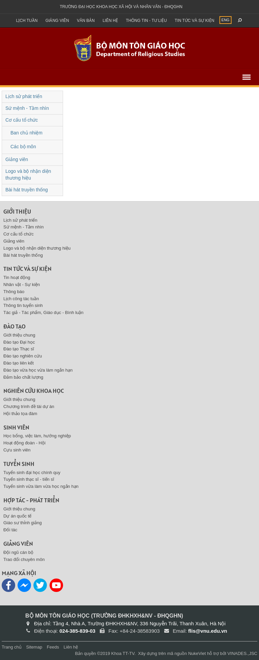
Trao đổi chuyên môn (24, 559)
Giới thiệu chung (19, 335)
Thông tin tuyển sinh (23, 305)
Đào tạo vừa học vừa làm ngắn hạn (38, 370)
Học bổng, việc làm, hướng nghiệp (37, 435)
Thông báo (13, 291)
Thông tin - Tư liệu (146, 20)
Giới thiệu (17, 211)
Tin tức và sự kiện (194, 20)
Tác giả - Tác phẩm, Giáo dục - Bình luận (43, 312)
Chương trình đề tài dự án (28, 406)
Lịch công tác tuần (21, 298)
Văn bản (86, 20)
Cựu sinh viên (17, 449)
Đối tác (10, 529)
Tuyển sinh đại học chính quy (31, 472)
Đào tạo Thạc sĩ (18, 348)
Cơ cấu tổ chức (21, 120)
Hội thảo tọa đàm (20, 413)
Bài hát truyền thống (26, 189)
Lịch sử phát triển (23, 96)
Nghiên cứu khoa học (33, 391)
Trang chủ (12, 647)
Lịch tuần (27, 20)
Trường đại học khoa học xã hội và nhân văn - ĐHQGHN (121, 6)
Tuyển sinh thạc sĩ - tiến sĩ (28, 479)
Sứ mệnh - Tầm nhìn (27, 108)
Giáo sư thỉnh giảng (22, 522)
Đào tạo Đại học (19, 342)
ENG (226, 20)
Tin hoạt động (16, 277)
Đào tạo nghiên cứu (22, 355)
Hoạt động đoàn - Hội (24, 442)
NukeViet (197, 653)
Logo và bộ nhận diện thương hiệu (28, 174)
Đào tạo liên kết (18, 363)
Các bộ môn (23, 146)
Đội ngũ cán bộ (18, 552)
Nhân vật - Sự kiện (21, 284)
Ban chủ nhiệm (26, 132)
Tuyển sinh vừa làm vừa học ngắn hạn (41, 486)
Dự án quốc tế (17, 515)
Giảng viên (57, 20)
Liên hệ (110, 20)
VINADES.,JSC (242, 653)
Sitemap (34, 647)
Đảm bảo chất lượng (23, 377)
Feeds (53, 647)
